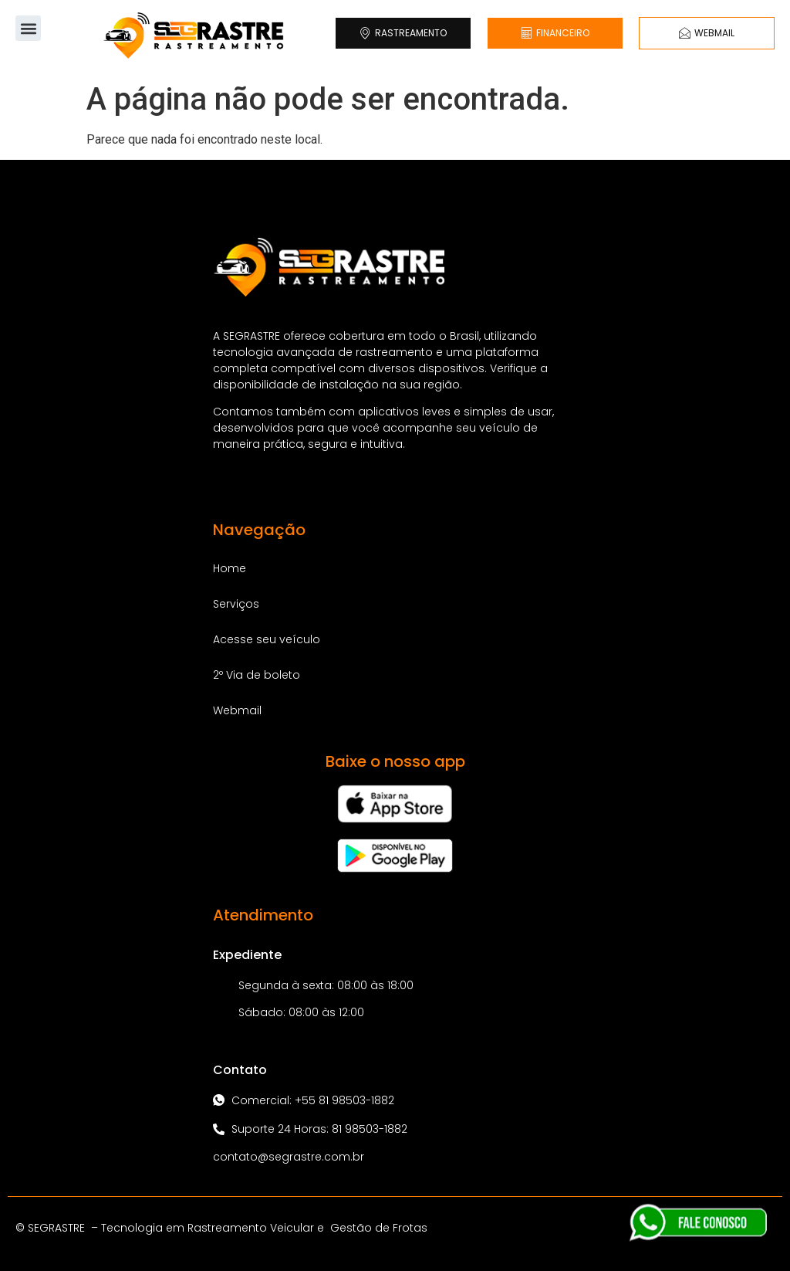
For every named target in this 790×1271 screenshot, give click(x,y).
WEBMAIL (706, 32)
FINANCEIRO (555, 32)
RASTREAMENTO (403, 32)
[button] (28, 28)
